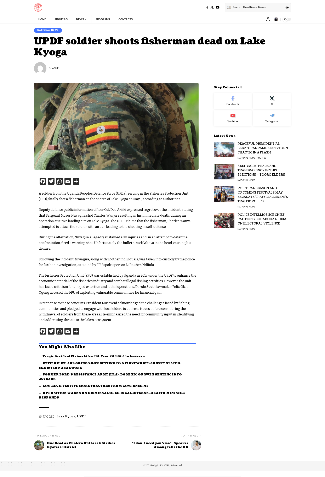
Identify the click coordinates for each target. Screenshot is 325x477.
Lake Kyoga (66, 417)
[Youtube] (233, 115)
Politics (261, 155)
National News (49, 30)
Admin (56, 68)
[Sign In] (268, 19)
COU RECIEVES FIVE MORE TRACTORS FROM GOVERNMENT (97, 387)
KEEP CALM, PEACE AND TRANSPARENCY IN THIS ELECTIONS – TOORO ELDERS (261, 167)
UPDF (81, 417)
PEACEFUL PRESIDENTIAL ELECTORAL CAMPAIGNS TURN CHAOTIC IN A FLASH (263, 145)
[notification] (276, 19)
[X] (212, 7)
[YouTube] (218, 7)
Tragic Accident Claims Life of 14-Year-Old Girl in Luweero (95, 356)
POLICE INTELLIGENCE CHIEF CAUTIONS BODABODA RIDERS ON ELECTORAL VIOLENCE (262, 216)
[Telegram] (272, 115)
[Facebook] (207, 7)
